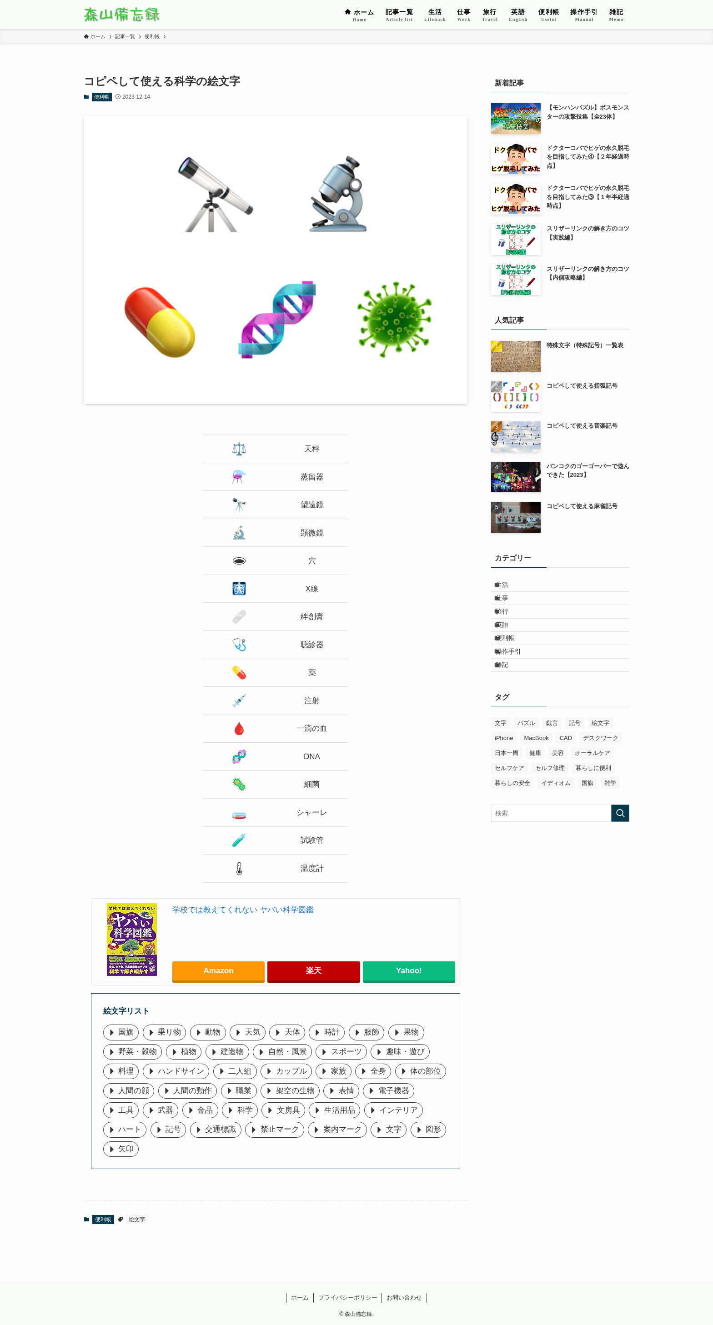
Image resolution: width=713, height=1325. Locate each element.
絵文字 (137, 1219)
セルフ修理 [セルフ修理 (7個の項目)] (550, 807)
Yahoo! (409, 970)
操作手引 (515, 681)
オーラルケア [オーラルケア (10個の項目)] (592, 792)
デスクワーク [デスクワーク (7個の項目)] (600, 777)
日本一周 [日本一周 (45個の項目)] (506, 792)
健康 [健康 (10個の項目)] (535, 792)
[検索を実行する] (620, 852)
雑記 (508, 701)
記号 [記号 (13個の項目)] (575, 762)
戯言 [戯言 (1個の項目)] (552, 762)
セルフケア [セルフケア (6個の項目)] (509, 807)
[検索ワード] (560, 852)
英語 (508, 644)
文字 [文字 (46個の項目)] (501, 762)
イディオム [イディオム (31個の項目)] (556, 822)
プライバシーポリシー (347, 1297)
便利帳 (101, 97)
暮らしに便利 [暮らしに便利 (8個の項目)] (593, 807)
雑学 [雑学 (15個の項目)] (610, 822)
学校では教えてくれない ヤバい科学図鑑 (243, 909)
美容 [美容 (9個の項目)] (558, 792)
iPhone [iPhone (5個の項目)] (504, 777)
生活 (508, 587)
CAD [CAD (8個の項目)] (566, 777)
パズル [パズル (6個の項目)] (526, 762)
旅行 (508, 625)
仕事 (508, 606)
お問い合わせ (404, 1297)
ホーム (300, 1297)
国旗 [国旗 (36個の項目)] (587, 822)
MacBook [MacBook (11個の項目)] (536, 777)
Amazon (219, 970)
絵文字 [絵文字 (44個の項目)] (600, 762)
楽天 (313, 970)
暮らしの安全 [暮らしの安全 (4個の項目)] (512, 822)
